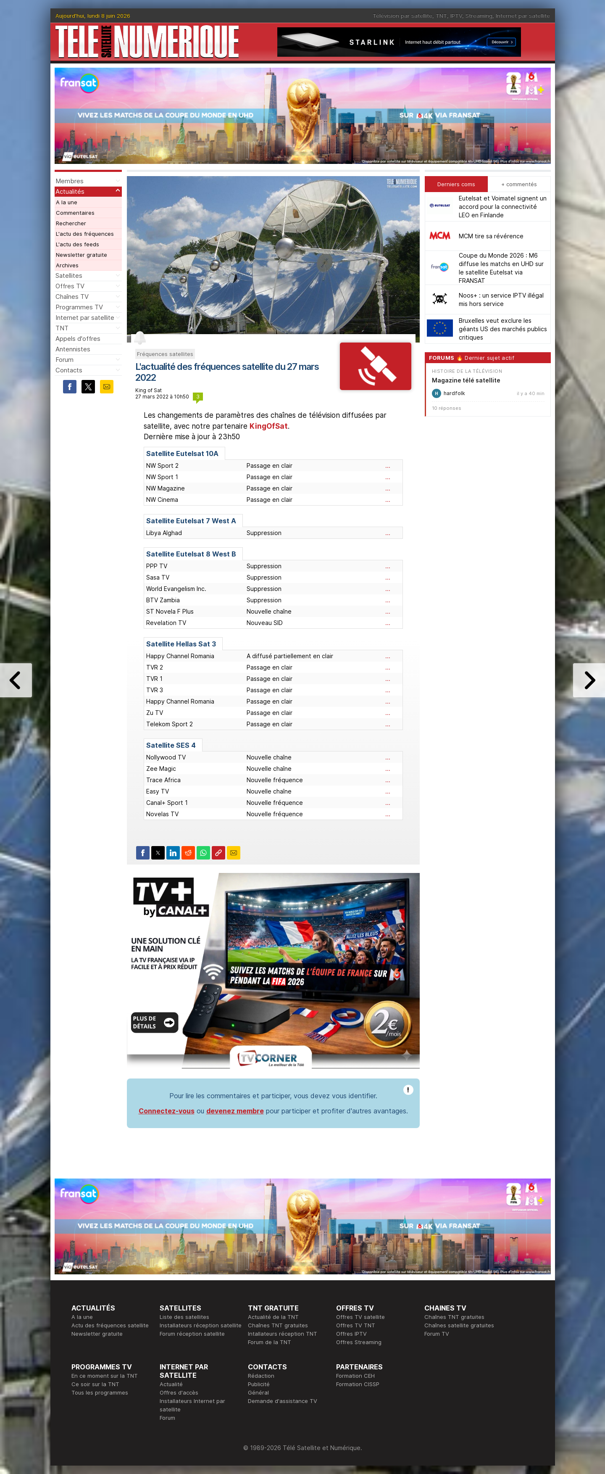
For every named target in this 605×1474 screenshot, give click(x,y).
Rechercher (71, 223)
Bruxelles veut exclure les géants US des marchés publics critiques (503, 329)
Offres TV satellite (360, 1316)
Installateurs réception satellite (201, 1325)
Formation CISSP (357, 1384)
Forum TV (436, 1333)
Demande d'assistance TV (282, 1401)
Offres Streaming (358, 1342)
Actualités (69, 191)
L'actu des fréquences (85, 233)
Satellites (68, 276)
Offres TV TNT (355, 1325)
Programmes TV (79, 307)
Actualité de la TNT (273, 1316)
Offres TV (69, 286)
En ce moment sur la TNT (104, 1375)
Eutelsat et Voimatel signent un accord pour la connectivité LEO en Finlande (503, 207)
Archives (67, 265)
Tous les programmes (99, 1392)
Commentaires (75, 212)
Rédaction (261, 1375)
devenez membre (235, 1111)
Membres (69, 181)
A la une (66, 202)
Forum (64, 360)
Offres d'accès (179, 1392)
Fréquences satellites (165, 354)
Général (258, 1392)
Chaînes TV (72, 297)
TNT (441, 15)
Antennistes (72, 349)
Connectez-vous (167, 1111)
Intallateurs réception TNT (282, 1333)
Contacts (68, 370)
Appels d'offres (77, 339)
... (387, 465)
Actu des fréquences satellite (110, 1325)
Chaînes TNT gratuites (278, 1325)
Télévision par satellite (402, 15)
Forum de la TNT (269, 1342)
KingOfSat (269, 426)
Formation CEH (355, 1375)
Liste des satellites (184, 1316)
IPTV (456, 15)
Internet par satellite (523, 15)
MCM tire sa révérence (491, 236)
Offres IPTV (351, 1333)
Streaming (479, 15)
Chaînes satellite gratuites (459, 1325)
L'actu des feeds (77, 244)
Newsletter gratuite (81, 254)
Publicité (259, 1384)
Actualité (171, 1384)
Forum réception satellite (192, 1333)
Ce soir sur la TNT (95, 1384)
